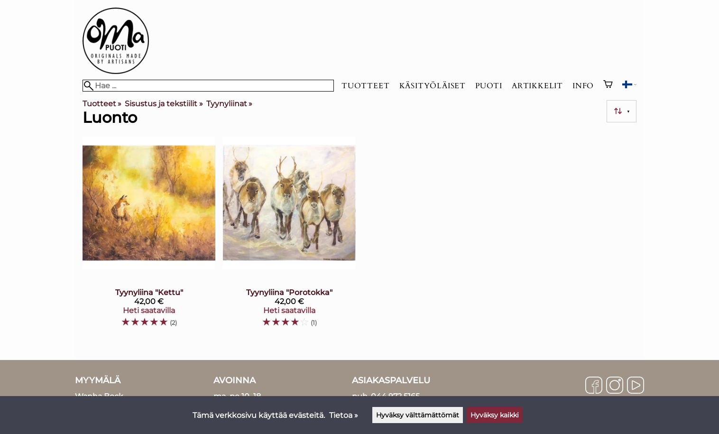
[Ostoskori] (608, 85)
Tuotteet (365, 86)
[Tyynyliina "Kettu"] (149, 236)
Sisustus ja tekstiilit (164, 103)
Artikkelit (537, 86)
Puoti (488, 86)
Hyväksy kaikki (494, 415)
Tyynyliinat (229, 103)
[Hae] (208, 86)
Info (583, 86)
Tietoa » (343, 415)
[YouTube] (635, 386)
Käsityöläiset (432, 86)
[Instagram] (614, 386)
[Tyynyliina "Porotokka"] (289, 236)
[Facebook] (593, 386)
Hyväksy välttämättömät (417, 415)
